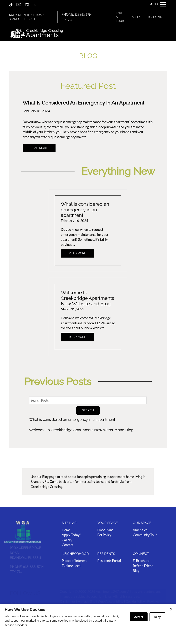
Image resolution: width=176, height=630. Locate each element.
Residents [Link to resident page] (155, 16)
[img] (37, 33)
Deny (157, 617)
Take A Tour (120, 17)
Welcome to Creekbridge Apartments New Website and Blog (81, 430)
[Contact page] (20, 4)
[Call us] (37, 4)
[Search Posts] (88, 400)
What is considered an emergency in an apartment (72, 419)
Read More (39, 148)
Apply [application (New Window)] (136, 16)
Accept (138, 617)
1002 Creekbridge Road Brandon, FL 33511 (26, 16)
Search (88, 410)
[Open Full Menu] (157, 4)
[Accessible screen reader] (12, 4)
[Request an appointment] (29, 4)
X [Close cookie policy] (171, 609)
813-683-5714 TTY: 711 (76, 17)
